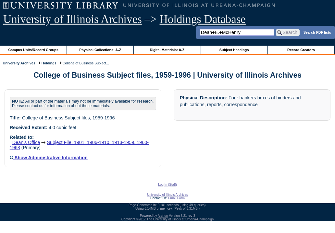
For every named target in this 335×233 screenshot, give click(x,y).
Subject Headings (234, 50)
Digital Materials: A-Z (167, 50)
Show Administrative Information (49, 157)
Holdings (49, 63)
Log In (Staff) (167, 184)
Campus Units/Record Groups (33, 50)
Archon (163, 215)
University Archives (19, 63)
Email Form (176, 198)
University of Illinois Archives (72, 19)
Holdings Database (203, 19)
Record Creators (301, 50)
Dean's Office (26, 142)
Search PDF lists (317, 32)
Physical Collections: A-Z (100, 50)
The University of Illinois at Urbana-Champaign (180, 219)
